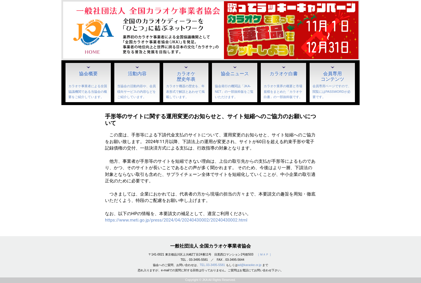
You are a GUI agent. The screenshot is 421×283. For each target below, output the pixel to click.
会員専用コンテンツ (332, 76)
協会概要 (88, 73)
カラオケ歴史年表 (186, 76)
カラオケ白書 (284, 73)
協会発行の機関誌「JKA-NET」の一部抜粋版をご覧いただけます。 (234, 91)
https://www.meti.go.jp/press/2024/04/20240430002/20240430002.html (176, 220)
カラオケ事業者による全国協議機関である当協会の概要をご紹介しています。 (87, 91)
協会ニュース (235, 73)
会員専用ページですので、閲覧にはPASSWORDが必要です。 (332, 91)
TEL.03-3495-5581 (212, 265)
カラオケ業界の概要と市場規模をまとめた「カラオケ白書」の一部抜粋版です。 (283, 91)
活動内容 (137, 73)
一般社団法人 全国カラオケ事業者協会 (210, 245)
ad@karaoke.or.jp (250, 265)
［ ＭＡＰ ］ (264, 254)
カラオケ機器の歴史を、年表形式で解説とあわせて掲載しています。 (185, 91)
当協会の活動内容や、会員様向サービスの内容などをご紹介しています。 (136, 91)
